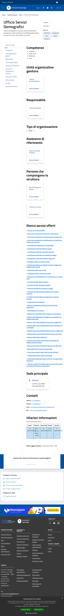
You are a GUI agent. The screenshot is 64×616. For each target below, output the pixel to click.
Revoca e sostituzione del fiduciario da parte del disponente (41, 306)
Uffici (20, 15)
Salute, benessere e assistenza (37, 554)
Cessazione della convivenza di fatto (38, 262)
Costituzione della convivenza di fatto (39, 273)
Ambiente (35, 550)
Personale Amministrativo (5, 550)
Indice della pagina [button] (10, 45)
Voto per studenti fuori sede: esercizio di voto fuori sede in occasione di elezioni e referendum (44, 365)
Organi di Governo (6, 535)
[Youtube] (46, 8)
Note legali (35, 581)
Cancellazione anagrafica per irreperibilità (40, 245)
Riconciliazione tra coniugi (35, 311)
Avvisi (49, 540)
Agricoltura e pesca (37, 561)
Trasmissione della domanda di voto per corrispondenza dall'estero (44, 360)
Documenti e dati (5, 554)
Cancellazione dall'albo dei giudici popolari (40, 252)
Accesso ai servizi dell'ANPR (36, 230)
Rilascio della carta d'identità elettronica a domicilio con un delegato (44, 326)
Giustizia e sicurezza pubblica (38, 541)
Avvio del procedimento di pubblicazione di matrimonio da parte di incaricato (44, 241)
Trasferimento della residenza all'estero (39, 355)
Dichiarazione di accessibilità (36, 585)
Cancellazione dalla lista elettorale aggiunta (41, 258)
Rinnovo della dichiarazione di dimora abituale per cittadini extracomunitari (42, 341)
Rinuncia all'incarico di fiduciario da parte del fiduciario (44, 346)
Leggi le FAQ (20, 578)
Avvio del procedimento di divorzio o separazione (42, 234)
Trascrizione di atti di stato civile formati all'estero (42, 352)
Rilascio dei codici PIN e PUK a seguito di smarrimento (44, 314)
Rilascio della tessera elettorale (37, 337)
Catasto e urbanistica (22, 551)
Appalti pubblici (21, 548)
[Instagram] (51, 8)
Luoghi (50, 548)
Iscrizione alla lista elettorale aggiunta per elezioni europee (42, 298)
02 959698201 (36, 401)
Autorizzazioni (36, 558)
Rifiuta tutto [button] (38, 609)
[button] (32, 613)
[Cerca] (61, 8)
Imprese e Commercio (23, 545)
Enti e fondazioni (5, 543)
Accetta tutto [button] (26, 609)
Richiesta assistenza (22, 581)
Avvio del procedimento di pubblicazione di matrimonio (44, 237)
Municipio (35, 380)
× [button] (62, 598)
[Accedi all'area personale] (57, 2)
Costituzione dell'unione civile (36, 270)
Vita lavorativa (21, 542)
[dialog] (32, 606)
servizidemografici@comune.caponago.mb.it (42, 407)
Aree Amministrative (7, 537)
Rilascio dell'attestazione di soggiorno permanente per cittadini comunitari (43, 318)
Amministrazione (12, 15)
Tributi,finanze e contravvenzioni (36, 546)
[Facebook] (42, 8)
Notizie (50, 535)
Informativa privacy (37, 578)
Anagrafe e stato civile (23, 536)
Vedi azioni (47, 26)
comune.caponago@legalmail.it (38, 410)
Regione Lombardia (7, 2)
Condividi (46, 23)
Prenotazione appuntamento (21, 571)
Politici (3, 546)
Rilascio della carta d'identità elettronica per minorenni (44, 334)
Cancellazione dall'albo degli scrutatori (39, 249)
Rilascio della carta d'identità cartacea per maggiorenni (44, 322)
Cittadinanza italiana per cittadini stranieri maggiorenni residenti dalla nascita (44, 266)
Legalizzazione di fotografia (35, 302)
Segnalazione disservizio (23, 575)
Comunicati (51, 537)
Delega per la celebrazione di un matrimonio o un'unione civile (44, 278)
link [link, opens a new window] (48, 606)
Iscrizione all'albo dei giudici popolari (39, 285)
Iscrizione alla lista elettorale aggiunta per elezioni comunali (42, 293)
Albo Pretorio (36, 575)
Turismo (19, 553)
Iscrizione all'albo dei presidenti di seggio (40, 288)
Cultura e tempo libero (23, 539)
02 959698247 (36, 404)
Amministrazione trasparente (37, 571)
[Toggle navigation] (3, 8)
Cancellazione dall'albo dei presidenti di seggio (41, 255)
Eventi (50, 551)
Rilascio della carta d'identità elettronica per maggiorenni (45, 331)
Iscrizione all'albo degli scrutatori (37, 282)
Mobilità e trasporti (22, 556)
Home (3, 15)
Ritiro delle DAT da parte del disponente (39, 349)
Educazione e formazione (36, 536)
